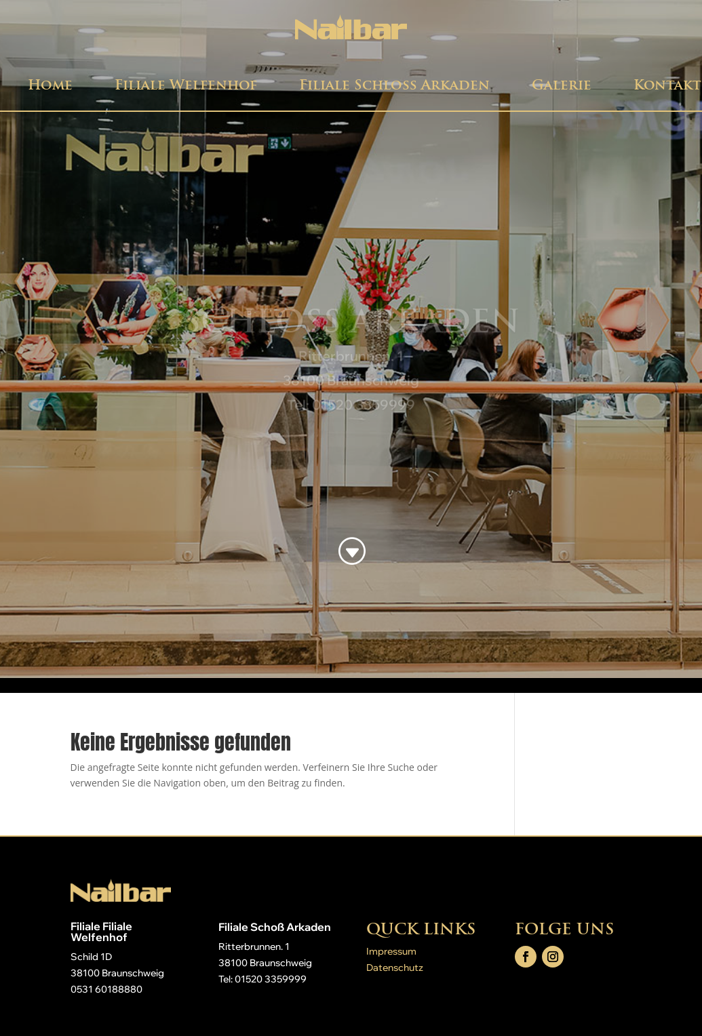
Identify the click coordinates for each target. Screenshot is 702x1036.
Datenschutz (394, 967)
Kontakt (667, 85)
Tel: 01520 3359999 (262, 979)
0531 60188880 (106, 989)
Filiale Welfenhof (186, 85)
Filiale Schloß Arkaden (394, 85)
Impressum (391, 951)
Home (50, 85)
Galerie (561, 85)
